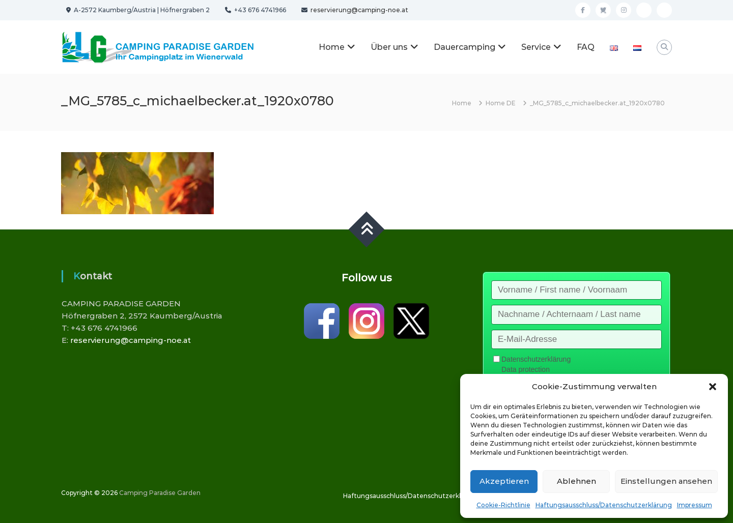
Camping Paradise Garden (160, 493)
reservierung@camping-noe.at (358, 10)
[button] (713, 387)
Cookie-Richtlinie (503, 505)
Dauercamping (464, 47)
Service (536, 47)
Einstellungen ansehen (666, 481)
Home (332, 47)
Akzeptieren (504, 481)
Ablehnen (576, 481)
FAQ (586, 47)
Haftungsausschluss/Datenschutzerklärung (603, 505)
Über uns (389, 47)
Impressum (694, 505)
